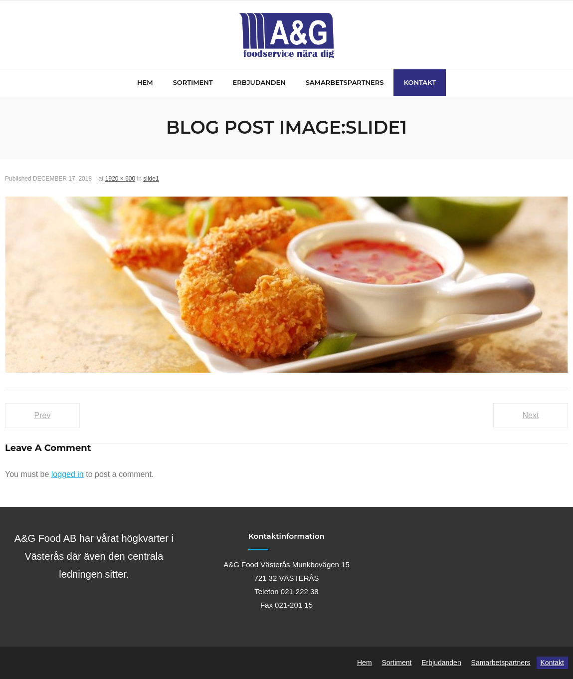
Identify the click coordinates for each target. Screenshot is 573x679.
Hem (364, 663)
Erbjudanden (441, 663)
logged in (67, 474)
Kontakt (552, 663)
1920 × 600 (120, 178)
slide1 (151, 178)
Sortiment (396, 663)
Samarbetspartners (501, 663)
